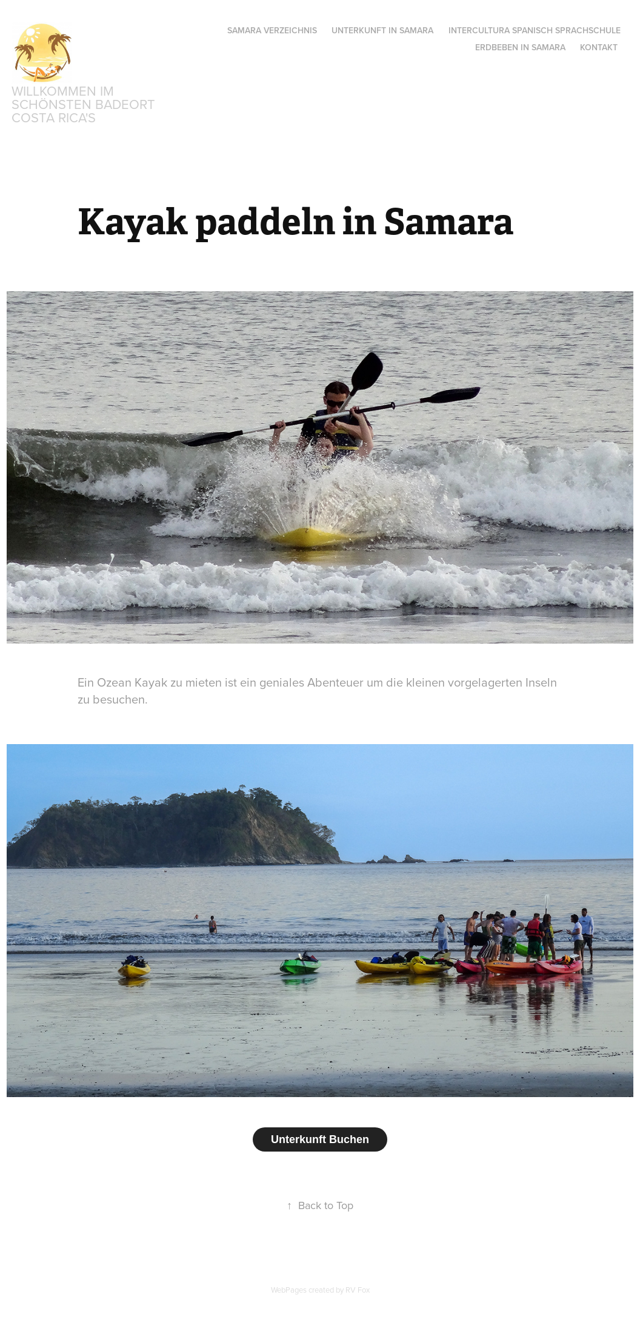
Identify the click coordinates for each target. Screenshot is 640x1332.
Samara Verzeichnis (272, 30)
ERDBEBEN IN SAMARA (520, 47)
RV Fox (357, 1289)
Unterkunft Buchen (320, 1139)
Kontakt (599, 47)
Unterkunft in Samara (382, 30)
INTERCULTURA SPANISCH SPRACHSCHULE (534, 30)
